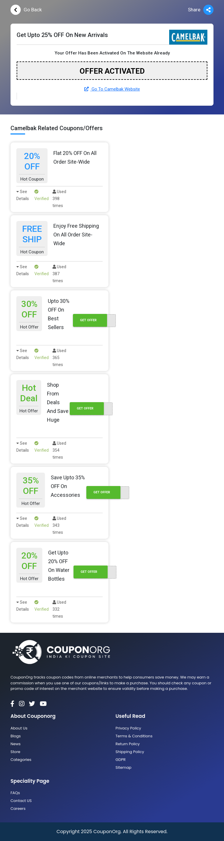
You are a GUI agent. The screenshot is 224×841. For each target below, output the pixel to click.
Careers (17, 808)
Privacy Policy (128, 728)
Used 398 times (59, 198)
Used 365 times (59, 357)
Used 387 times (59, 273)
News (15, 744)
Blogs (15, 736)
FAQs (15, 793)
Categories (21, 759)
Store (15, 752)
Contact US (21, 800)
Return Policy (128, 744)
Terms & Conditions (134, 736)
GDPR (121, 759)
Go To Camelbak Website (112, 89)
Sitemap (124, 767)
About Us (18, 728)
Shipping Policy (130, 752)
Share (201, 10)
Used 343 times (59, 525)
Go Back (26, 10)
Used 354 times (59, 450)
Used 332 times (59, 609)
